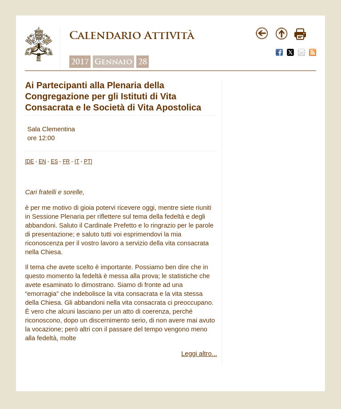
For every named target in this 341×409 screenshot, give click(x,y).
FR (66, 161)
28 (142, 62)
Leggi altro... (199, 353)
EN (42, 161)
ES (54, 161)
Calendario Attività (131, 35)
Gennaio (113, 62)
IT (77, 161)
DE (30, 161)
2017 (80, 62)
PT (87, 161)
